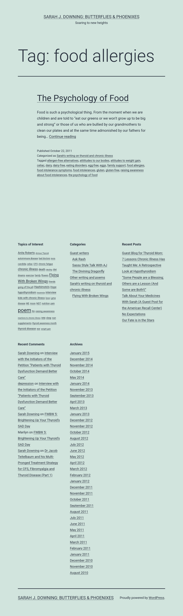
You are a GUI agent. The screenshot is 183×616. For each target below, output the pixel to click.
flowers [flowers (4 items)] (45, 275)
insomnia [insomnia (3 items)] (41, 292)
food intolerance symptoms (54, 170)
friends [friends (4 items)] (52, 281)
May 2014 (77, 377)
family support (116, 165)
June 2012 (77, 450)
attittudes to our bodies (94, 160)
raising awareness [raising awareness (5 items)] (45, 311)
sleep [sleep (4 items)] (48, 318)
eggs (103, 165)
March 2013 (78, 408)
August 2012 (79, 438)
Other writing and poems (87, 277)
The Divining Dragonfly (88, 271)
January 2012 (79, 481)
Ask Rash (79, 259)
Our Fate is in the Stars (138, 320)
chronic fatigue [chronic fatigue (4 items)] (45, 264)
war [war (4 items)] (38, 329)
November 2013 (81, 389)
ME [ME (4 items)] (27, 303)
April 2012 (77, 463)
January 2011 (79, 554)
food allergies (135, 165)
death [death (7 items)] (42, 269)
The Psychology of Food (83, 98)
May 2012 (77, 457)
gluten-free (112, 170)
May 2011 (77, 530)
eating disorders (76, 165)
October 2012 (79, 432)
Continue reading (62, 136)
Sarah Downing (28, 353)
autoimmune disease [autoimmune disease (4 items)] (28, 258)
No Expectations (133, 314)
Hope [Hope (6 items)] (53, 287)
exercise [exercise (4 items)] (30, 275)
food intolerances (84, 170)
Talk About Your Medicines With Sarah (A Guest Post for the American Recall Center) (142, 302)
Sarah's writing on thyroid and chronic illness (85, 155)
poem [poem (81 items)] (24, 310)
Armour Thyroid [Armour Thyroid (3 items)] (42, 253)
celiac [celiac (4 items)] (30, 264)
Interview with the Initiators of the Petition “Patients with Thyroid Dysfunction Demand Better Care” (39, 365)
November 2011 (81, 493)
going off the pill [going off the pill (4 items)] (25, 287)
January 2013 (79, 414)
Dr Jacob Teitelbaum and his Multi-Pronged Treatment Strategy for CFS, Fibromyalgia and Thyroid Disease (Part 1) (38, 463)
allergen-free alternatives (63, 160)
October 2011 (79, 499)
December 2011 (81, 487)
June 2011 (77, 524)
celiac (40, 165)
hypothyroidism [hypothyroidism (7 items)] (27, 292)
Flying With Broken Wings (90, 296)
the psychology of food (83, 175)
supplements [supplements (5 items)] (24, 323)
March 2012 (78, 469)
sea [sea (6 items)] (43, 317)
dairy (49, 165)
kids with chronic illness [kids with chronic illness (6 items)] (31, 297)
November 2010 (81, 566)
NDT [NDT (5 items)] (38, 303)
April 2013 (77, 402)
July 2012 (77, 444)
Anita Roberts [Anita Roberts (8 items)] (26, 253)
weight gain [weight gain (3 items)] (46, 329)
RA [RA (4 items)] (33, 311)
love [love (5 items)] (48, 298)
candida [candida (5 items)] (22, 264)
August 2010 (79, 573)
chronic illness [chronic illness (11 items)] (28, 269)
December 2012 (81, 420)
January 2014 (79, 383)
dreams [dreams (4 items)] (21, 275)
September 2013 (81, 396)
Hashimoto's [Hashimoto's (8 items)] (42, 287)
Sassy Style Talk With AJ (89, 265)
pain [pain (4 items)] (53, 303)
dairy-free (59, 165)
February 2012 (80, 475)
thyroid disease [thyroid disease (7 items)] (27, 328)
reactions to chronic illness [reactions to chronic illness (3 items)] (29, 318)
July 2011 (77, 518)
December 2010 (81, 560)
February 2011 (80, 548)
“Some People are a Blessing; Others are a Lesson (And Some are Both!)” (143, 283)
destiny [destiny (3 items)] (49, 269)
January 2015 (79, 353)
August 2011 (79, 512)
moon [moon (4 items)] (33, 303)
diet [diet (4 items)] (55, 269)
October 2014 (79, 371)
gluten (100, 170)
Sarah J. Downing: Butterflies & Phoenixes (91, 16)
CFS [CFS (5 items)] (35, 264)
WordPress (156, 598)
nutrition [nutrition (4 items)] (46, 303)
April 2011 (77, 536)
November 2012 (81, 426)
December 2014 (81, 359)
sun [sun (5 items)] (54, 317)
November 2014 (81, 365)
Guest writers (79, 253)
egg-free (93, 165)
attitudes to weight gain (125, 160)
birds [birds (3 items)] (53, 258)
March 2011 (78, 542)
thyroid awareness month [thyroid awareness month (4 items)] (44, 323)
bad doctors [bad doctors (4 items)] (44, 258)
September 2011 (81, 505)
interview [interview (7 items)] (51, 292)
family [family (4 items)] (38, 275)
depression (26, 383)
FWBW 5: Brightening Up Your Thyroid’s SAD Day (39, 420)
